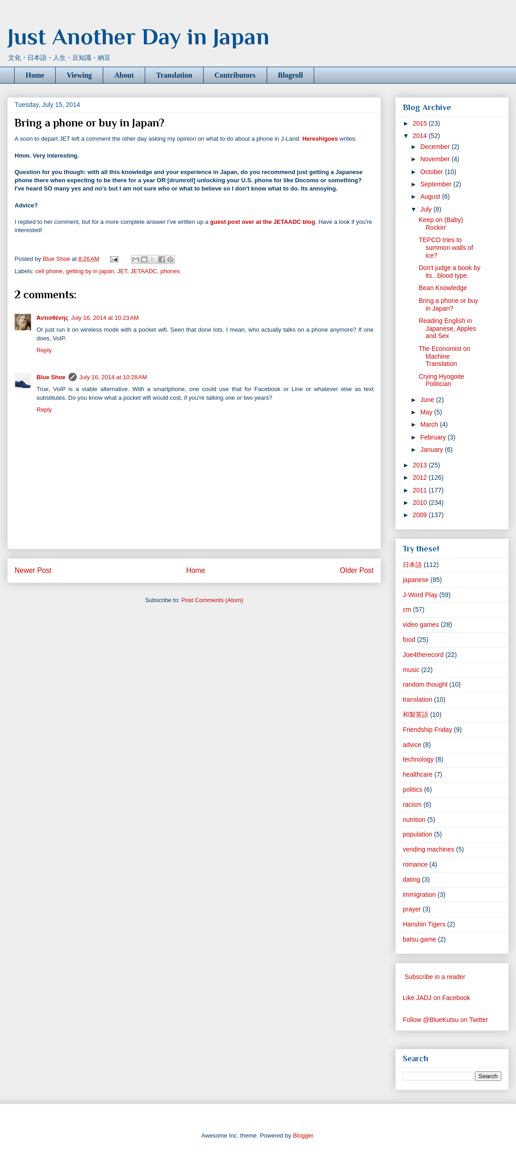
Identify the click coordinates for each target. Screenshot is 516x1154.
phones (170, 271)
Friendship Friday (427, 729)
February (434, 437)
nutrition (414, 819)
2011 (421, 490)
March (430, 424)
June (428, 399)
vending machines (428, 849)
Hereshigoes (320, 138)
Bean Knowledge (443, 287)
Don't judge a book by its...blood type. (449, 271)
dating (411, 879)
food (409, 639)
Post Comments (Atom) (212, 600)
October (432, 171)
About (124, 75)
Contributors (235, 75)
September (436, 184)
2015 (421, 123)
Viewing (79, 75)
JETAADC (144, 271)
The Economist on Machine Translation (444, 356)
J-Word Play (420, 594)
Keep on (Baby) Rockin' (441, 223)
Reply (44, 350)
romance (415, 864)
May (427, 412)
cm (407, 609)
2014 (421, 135)
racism (412, 804)
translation (417, 699)
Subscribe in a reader (435, 976)
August (431, 196)
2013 (421, 465)
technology (418, 759)
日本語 (412, 564)
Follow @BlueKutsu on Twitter (445, 1019)
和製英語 (415, 714)
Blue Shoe (51, 377)
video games (421, 624)
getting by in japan (90, 271)
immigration (419, 894)
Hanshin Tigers (424, 924)
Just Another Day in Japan (138, 36)
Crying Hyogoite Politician (441, 380)
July (426, 209)
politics (412, 789)
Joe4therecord (423, 654)
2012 (421, 477)
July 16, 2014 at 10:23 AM (105, 317)
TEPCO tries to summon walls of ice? (446, 247)
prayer (412, 909)
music (411, 669)
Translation (174, 75)
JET (122, 271)
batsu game (419, 939)
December (435, 146)
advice (412, 744)
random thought (425, 684)
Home (35, 75)
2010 (421, 502)
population (417, 834)
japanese (416, 579)
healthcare (417, 774)
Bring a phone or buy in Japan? (448, 304)
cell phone (49, 271)
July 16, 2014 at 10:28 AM (113, 377)
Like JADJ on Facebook (436, 997)
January (432, 449)
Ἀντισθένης (52, 317)
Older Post (357, 570)
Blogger (303, 1135)
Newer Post (33, 570)
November (435, 159)
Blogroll (290, 75)
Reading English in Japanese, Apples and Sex (447, 328)
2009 (421, 515)
